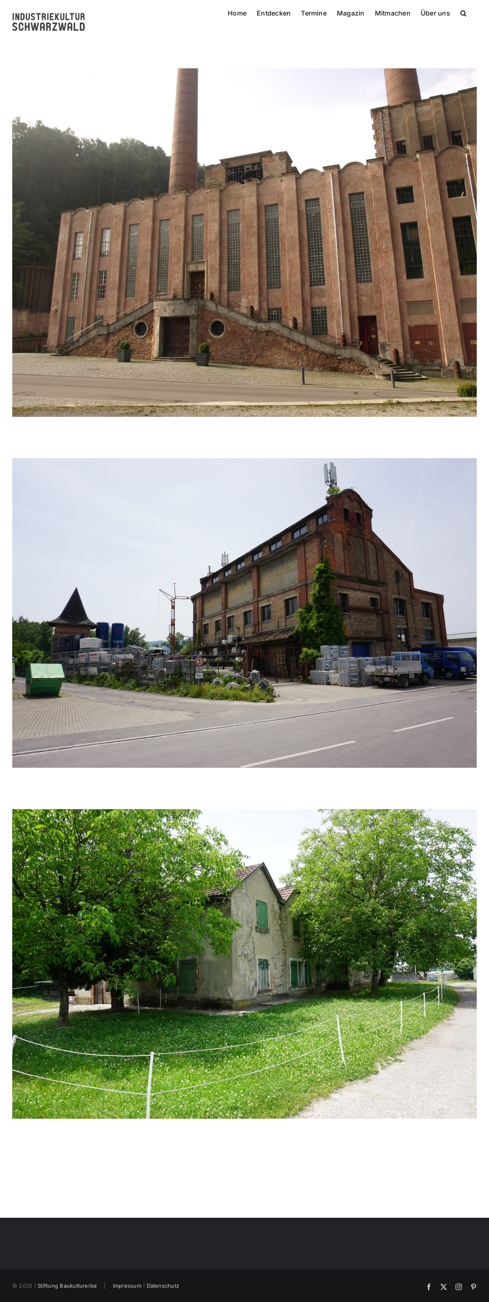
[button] (463, 12)
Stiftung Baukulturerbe (67, 1285)
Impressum (127, 1285)
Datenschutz (163, 1285)
